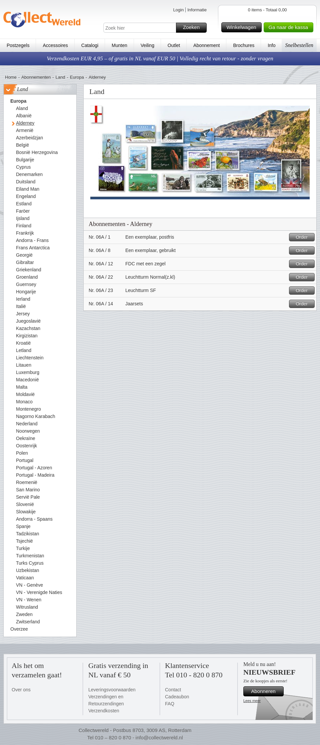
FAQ (169, 703)
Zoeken (194, 28)
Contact (173, 689)
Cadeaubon (177, 696)
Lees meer (252, 701)
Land (60, 77)
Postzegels (18, 45)
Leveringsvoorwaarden (112, 689)
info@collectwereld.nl (159, 737)
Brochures (243, 45)
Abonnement (206, 45)
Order (304, 237)
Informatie (197, 9)
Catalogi (89, 45)
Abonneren (266, 691)
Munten (119, 45)
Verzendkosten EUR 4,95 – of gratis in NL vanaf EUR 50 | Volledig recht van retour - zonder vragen (160, 58)
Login (178, 9)
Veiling (147, 45)
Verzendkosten (103, 710)
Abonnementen (36, 77)
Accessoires (55, 45)
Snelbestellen (299, 45)
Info (271, 45)
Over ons (21, 689)
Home (11, 77)
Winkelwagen (242, 27)
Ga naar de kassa (290, 27)
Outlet (174, 45)
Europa (77, 77)
